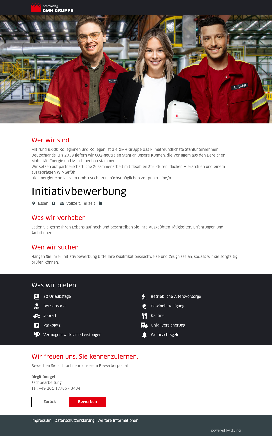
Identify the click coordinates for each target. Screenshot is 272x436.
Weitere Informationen (118, 421)
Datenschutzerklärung (74, 421)
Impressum (41, 421)
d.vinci (236, 430)
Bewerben (87, 402)
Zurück (50, 402)
